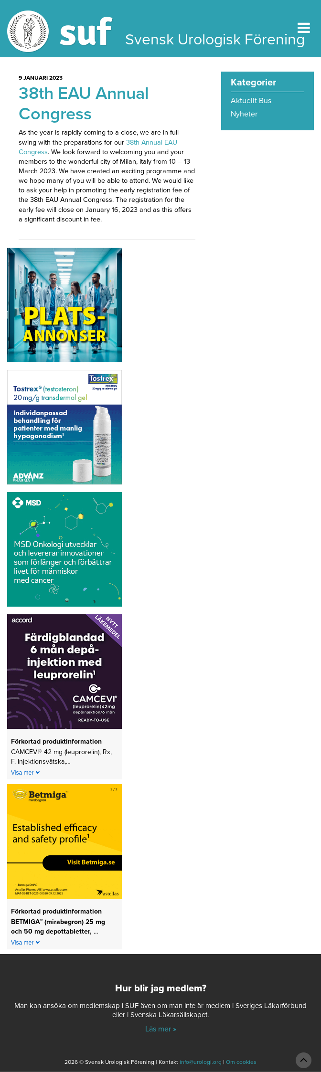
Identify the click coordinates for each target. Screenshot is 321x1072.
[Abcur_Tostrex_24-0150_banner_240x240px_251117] (64, 430)
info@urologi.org (201, 1062)
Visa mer (22, 772)
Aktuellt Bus (251, 100)
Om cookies (241, 1062)
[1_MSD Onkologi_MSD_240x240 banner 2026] (64, 552)
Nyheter (244, 114)
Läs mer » (160, 1029)
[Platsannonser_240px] (64, 308)
